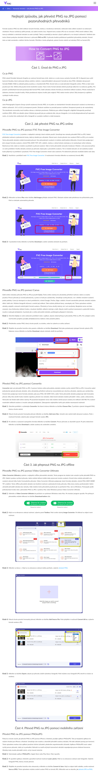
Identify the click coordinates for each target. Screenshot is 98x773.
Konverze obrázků (19, 8)
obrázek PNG (63, 568)
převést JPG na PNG (85, 769)
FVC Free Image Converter (11, 134)
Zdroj (8, 8)
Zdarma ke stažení (39, 503)
